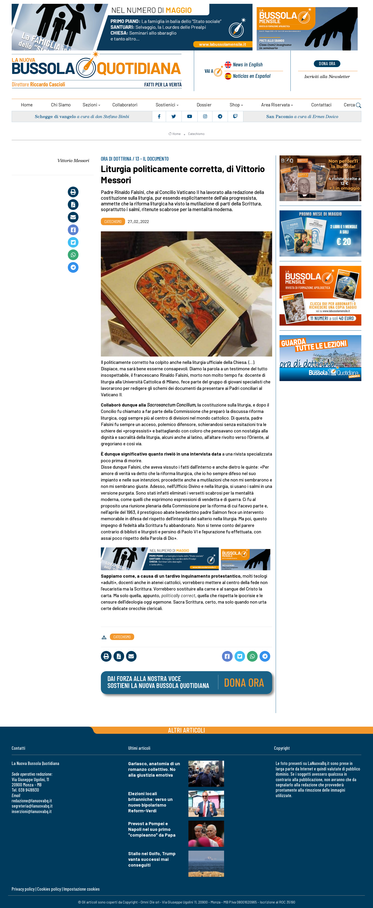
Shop (235, 104)
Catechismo (196, 133)
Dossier (204, 104)
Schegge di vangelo (55, 115)
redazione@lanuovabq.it (32, 800)
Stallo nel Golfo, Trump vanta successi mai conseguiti (152, 858)
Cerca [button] (352, 104)
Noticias (251, 75)
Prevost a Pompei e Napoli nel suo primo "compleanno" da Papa (152, 828)
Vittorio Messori (73, 160)
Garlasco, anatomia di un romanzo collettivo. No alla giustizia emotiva (154, 768)
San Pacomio (279, 115)
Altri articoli (186, 729)
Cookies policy (49, 888)
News (247, 64)
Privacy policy (23, 888)
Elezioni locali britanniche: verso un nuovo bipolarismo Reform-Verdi (150, 801)
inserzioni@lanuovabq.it (32, 811)
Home (27, 104)
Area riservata (275, 104)
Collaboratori (124, 104)
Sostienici (165, 104)
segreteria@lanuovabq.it (32, 805)
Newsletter (327, 76)
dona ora (327, 63)
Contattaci (321, 104)
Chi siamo (61, 104)
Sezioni (90, 104)
